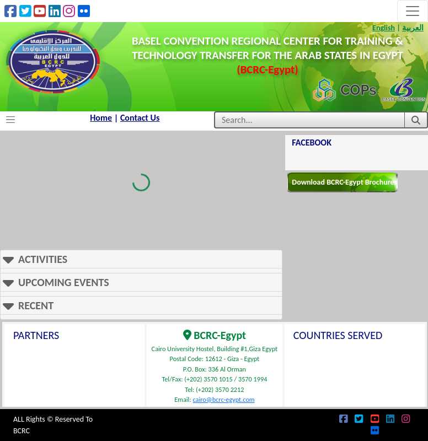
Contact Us (139, 117)
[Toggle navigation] (412, 11)
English (383, 28)
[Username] (309, 119)
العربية (413, 28)
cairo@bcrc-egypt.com (223, 399)
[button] (141, 259)
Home (101, 117)
